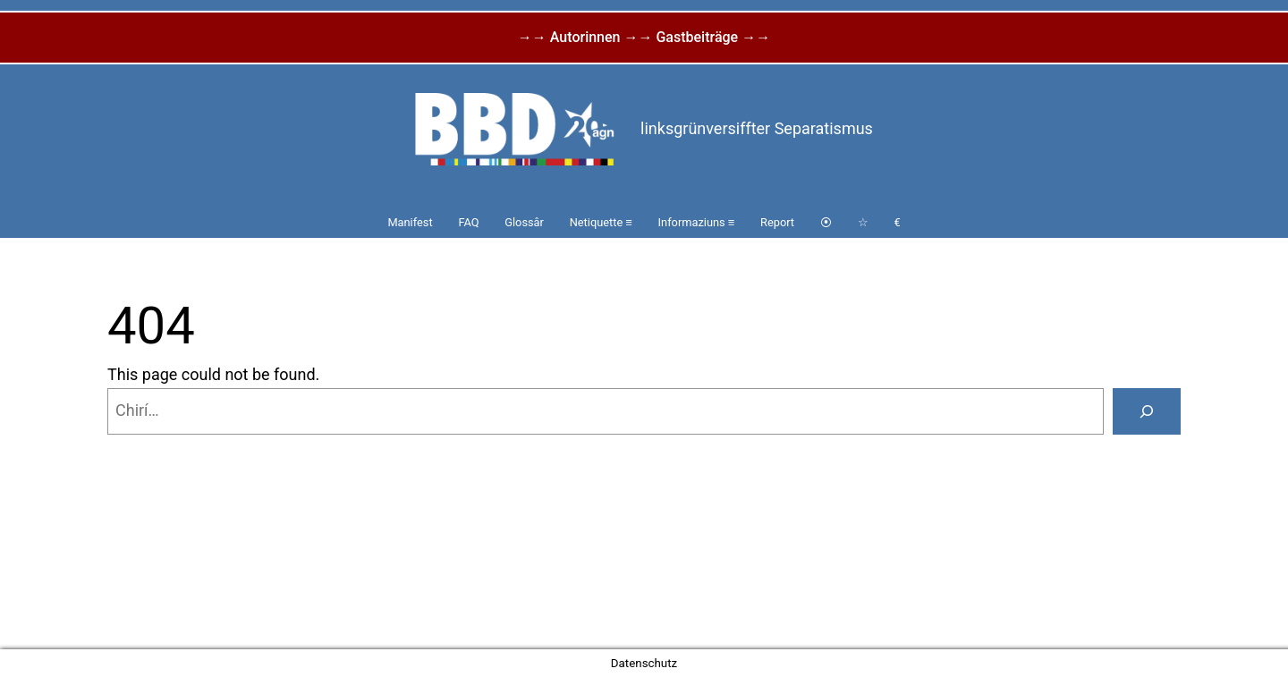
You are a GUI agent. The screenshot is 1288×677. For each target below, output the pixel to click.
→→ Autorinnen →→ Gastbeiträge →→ (644, 37)
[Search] (1147, 411)
